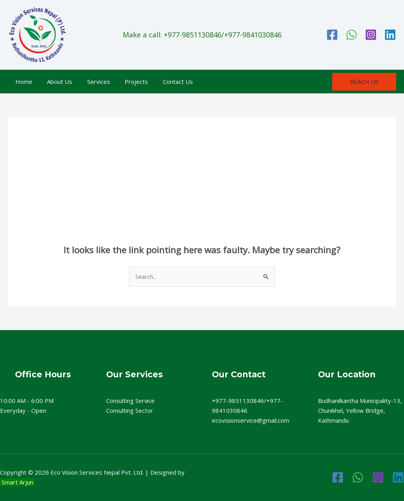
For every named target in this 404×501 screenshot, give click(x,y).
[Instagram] (371, 35)
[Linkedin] (390, 35)
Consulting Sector (129, 410)
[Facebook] (332, 35)
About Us (55, 81)
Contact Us (165, 81)
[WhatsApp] (351, 35)
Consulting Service (130, 401)
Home (22, 81)
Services (91, 81)
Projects (126, 81)
